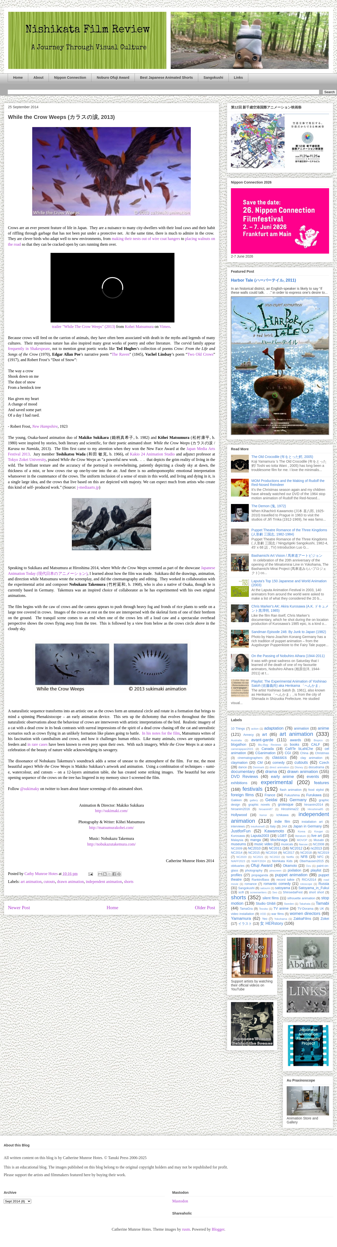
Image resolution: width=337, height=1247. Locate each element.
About (38, 78)
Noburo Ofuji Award (113, 78)
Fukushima (292, 795)
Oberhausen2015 (312, 861)
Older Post (205, 907)
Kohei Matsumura (139, 326)
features (321, 782)
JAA (284, 826)
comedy (279, 763)
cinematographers (250, 758)
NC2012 (296, 848)
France (270, 795)
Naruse (303, 844)
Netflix (290, 856)
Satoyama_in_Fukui (313, 888)
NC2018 (306, 852)
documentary (243, 771)
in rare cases (38, 744)
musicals (287, 844)
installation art (312, 821)
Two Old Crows (200, 354)
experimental (277, 782)
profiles (236, 875)
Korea (301, 831)
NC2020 (241, 856)
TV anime (280, 908)
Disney (299, 767)
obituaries (238, 866)
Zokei (325, 919)
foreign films (242, 795)
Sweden (289, 903)
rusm (186, 1229)
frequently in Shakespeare (29, 348)
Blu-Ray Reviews (269, 744)
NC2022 (275, 856)
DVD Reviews (244, 776)
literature (300, 835)
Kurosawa (238, 836)
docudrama (316, 767)
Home (18, 78)
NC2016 (271, 852)
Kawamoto (274, 831)
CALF (315, 744)
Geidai (271, 799)
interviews (238, 826)
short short (316, 892)
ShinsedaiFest (293, 892)
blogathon (238, 744)
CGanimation (265, 753)
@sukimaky (29, 789)
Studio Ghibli (266, 903)
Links (238, 78)
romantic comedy (277, 884)
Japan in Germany (307, 826)
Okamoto (290, 866)
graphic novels (259, 804)
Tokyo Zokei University (27, 459)
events (313, 776)
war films (277, 914)
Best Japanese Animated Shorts (166, 78)
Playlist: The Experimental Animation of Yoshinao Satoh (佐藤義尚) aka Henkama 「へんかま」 (289, 683)
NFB (304, 857)
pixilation (294, 870)
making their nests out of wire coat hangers (146, 239)
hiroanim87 (266, 809)
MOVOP (302, 840)
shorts (128, 881)
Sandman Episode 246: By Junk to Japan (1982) (289, 632)
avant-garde (262, 740)
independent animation (104, 881)
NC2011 (275, 848)
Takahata (304, 903)
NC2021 (258, 856)
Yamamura (241, 918)
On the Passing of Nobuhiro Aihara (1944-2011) (288, 656)
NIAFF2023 (238, 861)
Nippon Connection (70, 78)
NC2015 (254, 852)
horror (263, 815)
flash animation (290, 790)
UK (322, 908)
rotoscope (306, 883)
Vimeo (165, 326)
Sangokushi (213, 78)
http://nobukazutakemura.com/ (111, 844)
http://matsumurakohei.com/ (111, 827)
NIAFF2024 (259, 861)
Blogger (218, 1229)
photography (253, 870)
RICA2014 (309, 879)
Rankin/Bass (260, 879)
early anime (282, 776)
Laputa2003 (260, 836)
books (294, 744)
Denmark (258, 767)
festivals (252, 789)
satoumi (265, 888)
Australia (236, 740)
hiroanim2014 (313, 804)
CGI (288, 753)
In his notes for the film (161, 733)
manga (255, 840)
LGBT (282, 836)
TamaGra (246, 908)
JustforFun (241, 831)
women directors (305, 913)
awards (295, 740)
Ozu (308, 865)
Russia (323, 884)
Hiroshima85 (315, 809)
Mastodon (180, 1201)
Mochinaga (278, 840)
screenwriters (258, 892)
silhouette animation (301, 898)
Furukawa (313, 795)
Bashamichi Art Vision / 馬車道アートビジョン (287, 555)
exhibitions (239, 783)
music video (263, 844)
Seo (274, 892)
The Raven (120, 354)
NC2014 (236, 852)
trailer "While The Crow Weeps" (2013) (83, 326)
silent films (270, 898)
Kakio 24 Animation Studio (152, 454)
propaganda (260, 875)
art (264, 734)
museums (238, 844)
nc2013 (316, 848)
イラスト (245, 924)
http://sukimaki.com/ (111, 811)
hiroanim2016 (240, 809)
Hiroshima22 (290, 809)
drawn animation (70, 881)
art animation (31, 881)
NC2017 (288, 852)
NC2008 (318, 844)
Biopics (318, 740)
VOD (263, 913)
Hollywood (239, 815)
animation (301, 728)
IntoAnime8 (258, 826)
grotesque (285, 804)
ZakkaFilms (302, 919)
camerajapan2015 (242, 748)
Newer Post (19, 907)
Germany (298, 799)
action (255, 728)
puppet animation (291, 875)
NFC (320, 857)
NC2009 (236, 848)
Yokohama (280, 918)
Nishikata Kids (282, 861)
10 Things (238, 728)
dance (242, 767)
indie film (282, 821)
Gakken (236, 800)
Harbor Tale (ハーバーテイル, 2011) (263, 280)
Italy (273, 826)
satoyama (282, 888)
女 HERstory (271, 923)
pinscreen (275, 870)
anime (323, 728)
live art (316, 836)
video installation (242, 914)
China (304, 753)
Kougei (318, 831)
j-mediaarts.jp (88, 487)
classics (279, 757)
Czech (324, 763)
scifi (241, 892)
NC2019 (323, 852)
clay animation (311, 758)
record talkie (285, 879)
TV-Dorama (305, 908)
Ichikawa (282, 815)
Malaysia (237, 840)
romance (251, 884)
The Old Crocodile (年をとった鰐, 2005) (282, 457)
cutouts (49, 881)
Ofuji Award (261, 865)
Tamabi (322, 903)
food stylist (316, 790)
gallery (254, 800)
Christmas (322, 753)
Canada (267, 749)
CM (260, 763)
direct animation (279, 767)
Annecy (248, 735)
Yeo (264, 919)
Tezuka (263, 908)
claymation (239, 763)
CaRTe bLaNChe (299, 749)
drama (271, 771)
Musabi (319, 840)
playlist (316, 870)
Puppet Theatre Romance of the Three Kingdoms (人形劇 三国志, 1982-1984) (289, 532)
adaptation (273, 728)
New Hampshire (45, 426)
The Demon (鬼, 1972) (269, 506)
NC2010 (254, 848)
